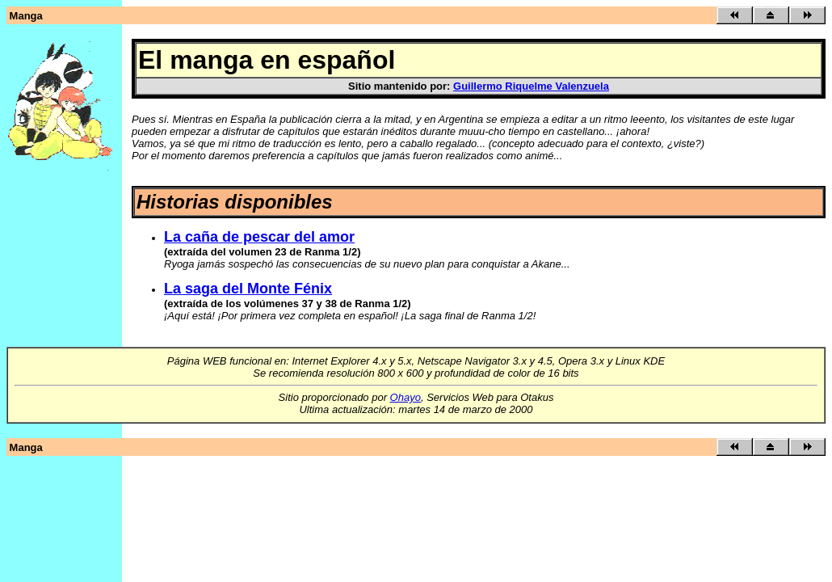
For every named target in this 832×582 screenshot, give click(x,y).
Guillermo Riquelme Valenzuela (531, 86)
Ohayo (405, 397)
